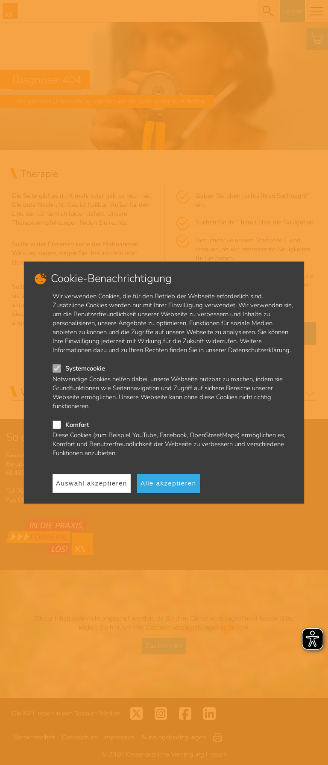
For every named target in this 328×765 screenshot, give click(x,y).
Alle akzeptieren (168, 483)
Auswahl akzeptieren (91, 483)
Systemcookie (85, 368)
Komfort (77, 425)
